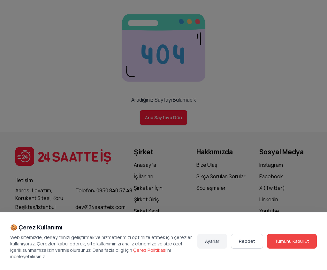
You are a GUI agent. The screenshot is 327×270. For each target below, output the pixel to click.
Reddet (247, 241)
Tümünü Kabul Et (292, 241)
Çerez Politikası (149, 250)
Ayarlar (212, 241)
